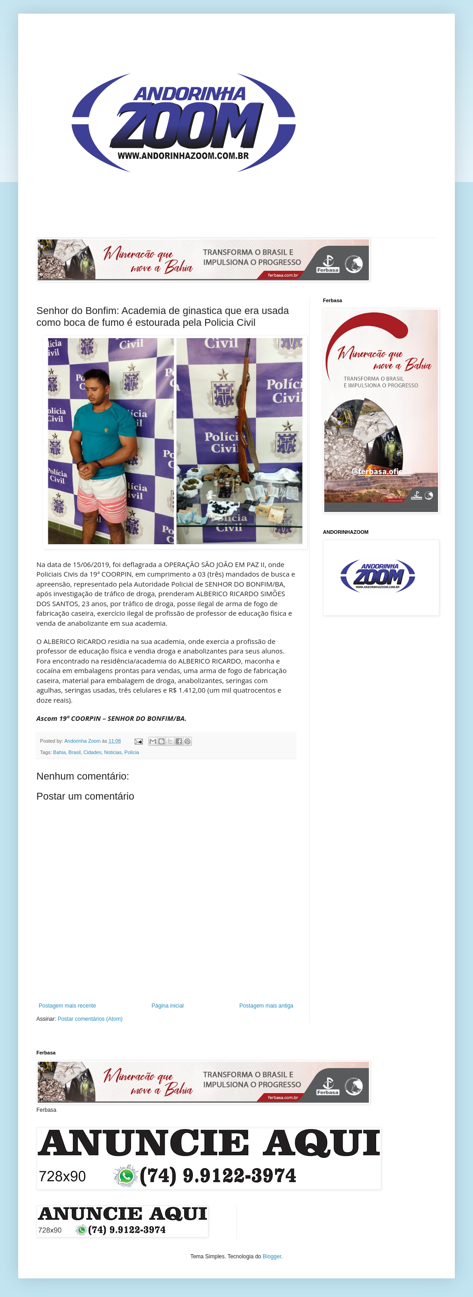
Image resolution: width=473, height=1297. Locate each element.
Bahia (59, 752)
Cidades (92, 752)
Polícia (131, 752)
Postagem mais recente (67, 1006)
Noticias (112, 752)
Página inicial (167, 1006)
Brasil (74, 752)
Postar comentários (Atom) (90, 1019)
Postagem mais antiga (266, 1006)
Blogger (272, 1256)
